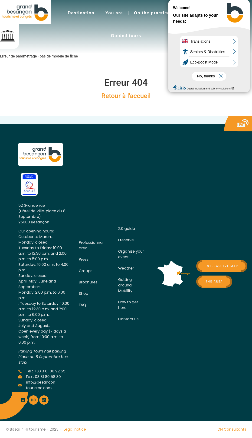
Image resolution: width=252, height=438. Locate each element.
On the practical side (158, 13)
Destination (81, 13)
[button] (197, 22)
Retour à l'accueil (126, 96)
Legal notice (74, 429)
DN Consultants (232, 429)
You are (114, 13)
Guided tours (126, 35)
